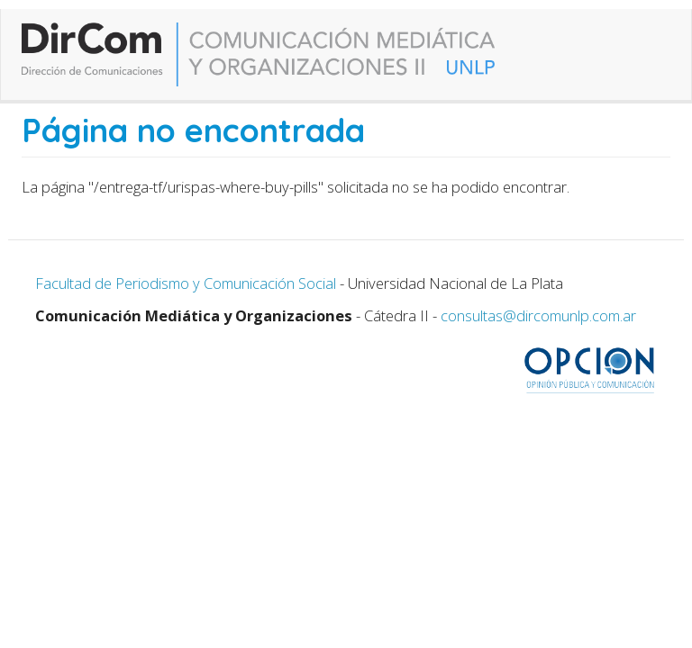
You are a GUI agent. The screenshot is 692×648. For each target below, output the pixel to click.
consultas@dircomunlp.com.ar (538, 315)
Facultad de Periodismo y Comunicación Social (185, 283)
